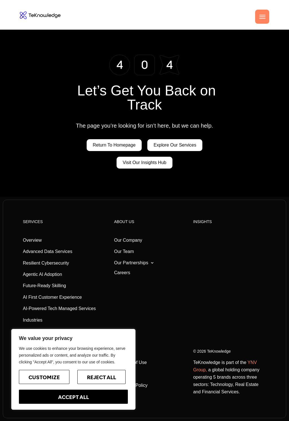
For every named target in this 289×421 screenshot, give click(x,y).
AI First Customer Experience (52, 297)
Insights (202, 221)
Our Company (128, 240)
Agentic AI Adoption (42, 274)
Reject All (101, 378)
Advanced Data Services (47, 251)
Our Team (124, 251)
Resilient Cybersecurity (46, 263)
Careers (122, 272)
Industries (32, 320)
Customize (44, 378)
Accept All (73, 397)
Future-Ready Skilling (44, 285)
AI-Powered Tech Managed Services (59, 308)
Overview (32, 240)
